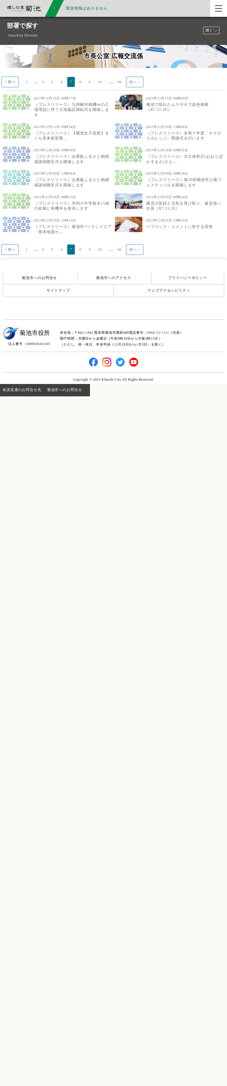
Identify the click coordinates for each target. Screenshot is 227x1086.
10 (100, 82)
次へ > (134, 82)
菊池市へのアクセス (113, 278)
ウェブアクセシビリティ (168, 290)
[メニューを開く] (218, 8)
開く (209, 30)
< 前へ (10, 82)
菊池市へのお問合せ (39, 278)
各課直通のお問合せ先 (22, 390)
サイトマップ (58, 290)
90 (119, 82)
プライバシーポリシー (187, 278)
